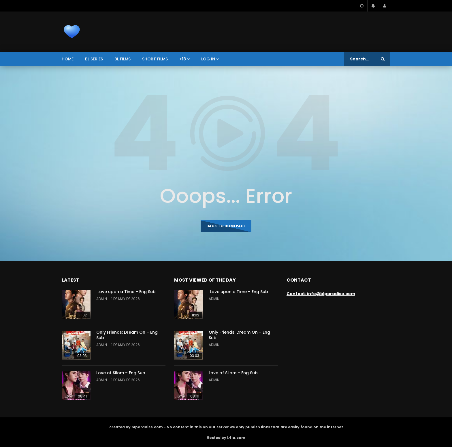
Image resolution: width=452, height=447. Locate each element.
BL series (94, 59)
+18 (182, 59)
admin (101, 298)
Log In (208, 59)
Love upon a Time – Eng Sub (126, 292)
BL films (122, 59)
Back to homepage (226, 225)
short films (155, 59)
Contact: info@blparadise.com (321, 294)
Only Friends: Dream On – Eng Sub (127, 335)
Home (68, 59)
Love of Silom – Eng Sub (120, 373)
